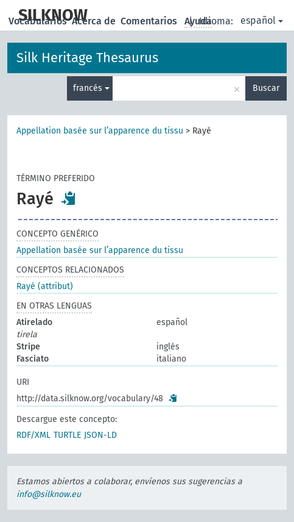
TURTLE (67, 435)
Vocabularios (39, 21)
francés (91, 88)
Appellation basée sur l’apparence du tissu (99, 131)
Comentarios (150, 21)
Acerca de (95, 21)
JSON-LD (100, 435)
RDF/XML (33, 435)
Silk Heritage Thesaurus (87, 57)
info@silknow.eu (48, 494)
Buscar (266, 88)
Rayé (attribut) (44, 286)
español (261, 20)
